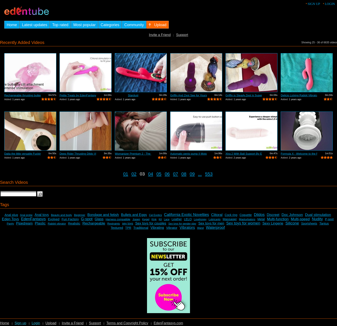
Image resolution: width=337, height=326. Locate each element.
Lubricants (215, 219)
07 (175, 173)
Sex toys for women (243, 223)
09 (192, 173)
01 (125, 173)
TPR (128, 227)
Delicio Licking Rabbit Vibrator (299, 95)
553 (209, 173)
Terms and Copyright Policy (127, 323)
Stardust (133, 95)
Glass (99, 219)
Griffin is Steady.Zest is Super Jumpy (243, 95)
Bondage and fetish (103, 215)
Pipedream (24, 223)
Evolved (53, 219)
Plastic (40, 223)
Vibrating (157, 227)
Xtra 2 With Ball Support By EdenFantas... (243, 153)
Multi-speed (300, 219)
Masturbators (247, 219)
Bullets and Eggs (134, 215)
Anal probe (26, 215)
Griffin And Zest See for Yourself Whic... (188, 95)
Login (330, 4)
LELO (188, 219)
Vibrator (171, 227)
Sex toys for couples (150, 223)
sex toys (127, 223)
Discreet (273, 215)
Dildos (259, 215)
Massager (230, 219)
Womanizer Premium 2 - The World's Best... (133, 153)
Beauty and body (61, 215)
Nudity (317, 219)
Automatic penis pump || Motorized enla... (188, 153)
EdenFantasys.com (168, 323)
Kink (154, 219)
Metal (261, 219)
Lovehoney (200, 219)
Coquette (245, 215)
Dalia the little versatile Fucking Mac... (22, 153)
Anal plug (11, 215)
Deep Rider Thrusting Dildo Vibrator (78, 153)
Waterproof (215, 227)
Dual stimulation (318, 215)
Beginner (79, 215)
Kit (160, 219)
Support (182, 35)
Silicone (292, 223)
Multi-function (278, 219)
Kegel (145, 219)
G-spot (86, 219)
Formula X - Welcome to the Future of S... (299, 153)
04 (150, 173)
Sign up (314, 4)
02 (134, 173)
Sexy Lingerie (272, 223)
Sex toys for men (211, 223)
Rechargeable (93, 223)
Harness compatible (118, 219)
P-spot (329, 219)
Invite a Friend (160, 35)
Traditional (140, 227)
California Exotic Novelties (186, 215)
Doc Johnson (292, 215)
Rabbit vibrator (57, 223)
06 (167, 173)
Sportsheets (309, 223)
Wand (200, 227)
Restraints (113, 223)
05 (158, 173)
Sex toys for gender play (182, 223)
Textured (117, 227)
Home (4, 323)
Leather (177, 219)
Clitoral (216, 215)
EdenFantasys (33, 219)
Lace (166, 219)
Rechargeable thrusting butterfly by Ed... (22, 95)
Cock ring (231, 215)
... (200, 173)
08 (183, 173)
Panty (10, 223)
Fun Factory (70, 219)
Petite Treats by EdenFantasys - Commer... (78, 95)
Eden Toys (10, 219)
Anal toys (42, 215)
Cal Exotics (155, 215)
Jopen (136, 219)
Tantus (324, 223)
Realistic (74, 223)
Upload (50, 323)
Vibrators (187, 227)
